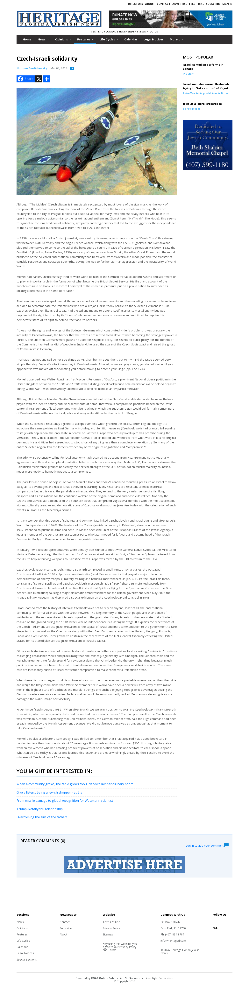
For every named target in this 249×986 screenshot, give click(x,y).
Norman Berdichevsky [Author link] (32, 68)
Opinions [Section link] (22, 928)
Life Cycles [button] (107, 39)
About (150, 4)
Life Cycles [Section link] (23, 940)
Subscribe (213, 4)
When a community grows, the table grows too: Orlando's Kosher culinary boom (75, 784)
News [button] (42, 39)
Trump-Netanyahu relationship (40, 809)
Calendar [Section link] (22, 947)
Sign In (227, 4)
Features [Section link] (22, 934)
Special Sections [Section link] (27, 959)
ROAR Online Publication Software (114, 978)
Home (27, 39)
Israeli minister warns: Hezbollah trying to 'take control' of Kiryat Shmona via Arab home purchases (207, 88)
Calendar (130, 39)
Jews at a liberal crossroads (202, 104)
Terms (112, 950)
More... (175, 39)
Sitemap (108, 934)
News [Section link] (20, 922)
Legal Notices (154, 39)
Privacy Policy (111, 928)
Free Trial (196, 4)
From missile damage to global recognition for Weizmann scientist (65, 800)
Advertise (179, 4)
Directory (135, 4)
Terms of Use (111, 922)
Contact (163, 4)
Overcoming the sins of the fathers (42, 817)
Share (25, 78)
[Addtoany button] (47, 78)
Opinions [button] (62, 39)
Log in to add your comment (207, 845)
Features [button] (84, 39)
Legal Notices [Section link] (25, 953)
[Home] (60, 26)
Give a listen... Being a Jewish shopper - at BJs (49, 792)
